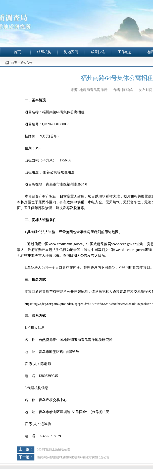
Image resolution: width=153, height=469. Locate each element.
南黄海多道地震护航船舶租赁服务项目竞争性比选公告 (73, 457)
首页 (17, 52)
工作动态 (125, 52)
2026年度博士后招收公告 (53, 449)
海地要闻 (71, 52)
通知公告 (26, 62)
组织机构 (44, 52)
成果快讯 (98, 52)
